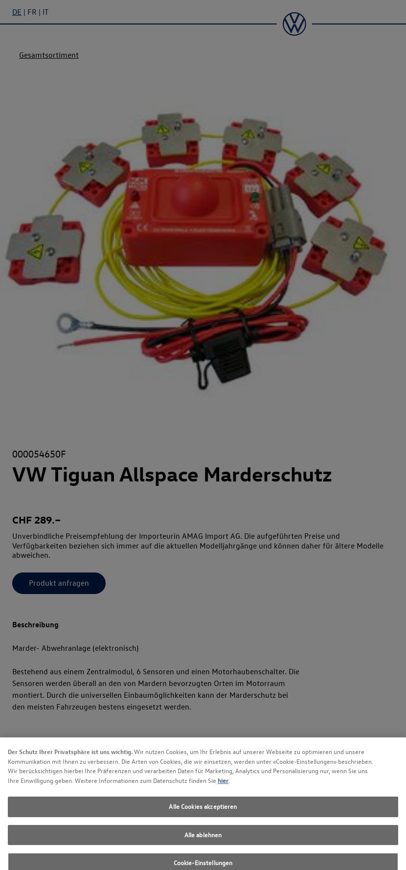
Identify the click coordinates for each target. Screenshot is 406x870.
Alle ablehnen (203, 840)
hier (223, 785)
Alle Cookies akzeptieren (203, 811)
